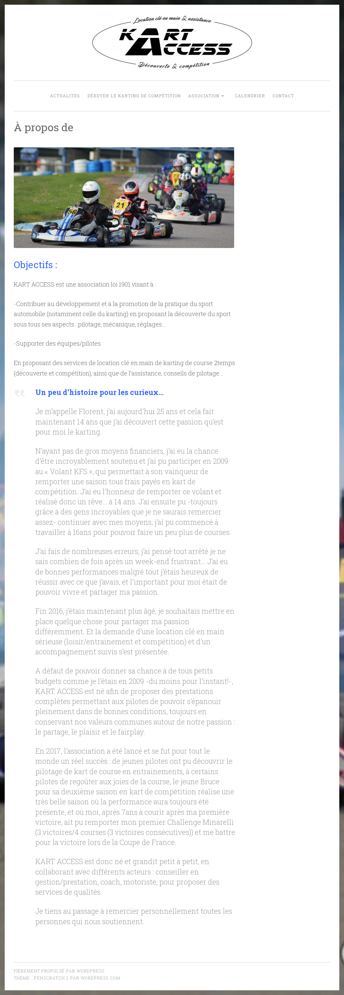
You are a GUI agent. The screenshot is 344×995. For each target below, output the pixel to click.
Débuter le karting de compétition (134, 95)
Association (203, 95)
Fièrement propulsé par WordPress (59, 971)
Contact (283, 95)
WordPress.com (100, 978)
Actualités (65, 95)
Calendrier (250, 95)
